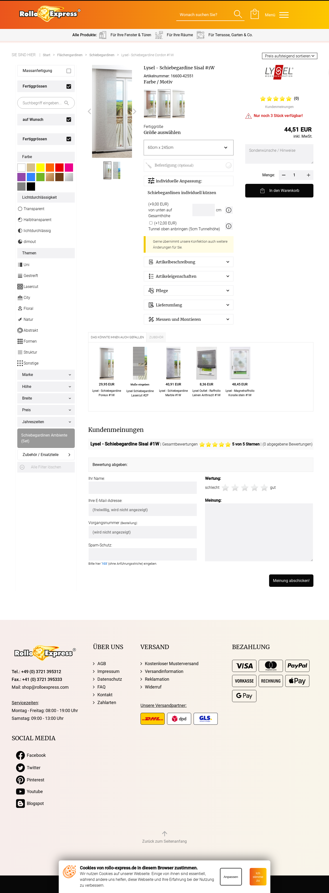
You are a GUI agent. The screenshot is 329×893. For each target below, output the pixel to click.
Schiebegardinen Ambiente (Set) (44, 438)
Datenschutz (109, 679)
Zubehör (156, 337)
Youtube (29, 791)
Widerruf (153, 686)
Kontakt (105, 694)
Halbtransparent (34, 220)
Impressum (108, 671)
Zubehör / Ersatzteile (40, 454)
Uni (23, 265)
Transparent (30, 209)
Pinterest (30, 780)
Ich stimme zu (258, 876)
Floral (25, 308)
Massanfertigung (37, 70)
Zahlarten (106, 702)
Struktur (27, 352)
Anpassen (231, 877)
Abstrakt (27, 330)
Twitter (28, 767)
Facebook (31, 755)
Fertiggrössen (35, 86)
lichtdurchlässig (34, 230)
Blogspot (30, 803)
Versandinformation (164, 671)
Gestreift (27, 275)
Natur (25, 319)
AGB (101, 663)
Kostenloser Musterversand (171, 663)
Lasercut (27, 286)
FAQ (101, 686)
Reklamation (157, 679)
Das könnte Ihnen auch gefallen (117, 337)
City (23, 297)
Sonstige (27, 363)
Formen (27, 341)
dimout (26, 241)
